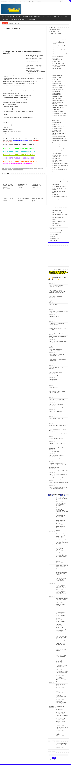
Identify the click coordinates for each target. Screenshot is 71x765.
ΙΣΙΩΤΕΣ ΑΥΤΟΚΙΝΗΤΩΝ (58, 138)
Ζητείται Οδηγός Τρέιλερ (54, 363)
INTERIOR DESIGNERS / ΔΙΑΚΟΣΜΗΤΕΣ (58, 66)
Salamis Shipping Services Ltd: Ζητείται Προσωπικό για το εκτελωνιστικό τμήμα (62, 672)
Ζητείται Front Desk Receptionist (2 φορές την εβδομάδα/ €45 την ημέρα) (58, 312)
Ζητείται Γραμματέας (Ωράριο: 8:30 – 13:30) (58, 470)
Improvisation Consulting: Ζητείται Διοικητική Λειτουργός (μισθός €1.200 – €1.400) (62, 541)
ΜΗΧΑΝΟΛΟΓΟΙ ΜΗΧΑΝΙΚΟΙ (59, 165)
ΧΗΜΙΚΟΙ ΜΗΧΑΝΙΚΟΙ (58, 221)
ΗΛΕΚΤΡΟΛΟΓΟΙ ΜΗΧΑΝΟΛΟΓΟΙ (56, 131)
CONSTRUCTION (57, 56)
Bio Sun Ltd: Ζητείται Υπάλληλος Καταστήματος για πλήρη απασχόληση (62, 636)
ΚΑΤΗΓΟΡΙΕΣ (54, 33)
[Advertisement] (49, 7)
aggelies (14, 168)
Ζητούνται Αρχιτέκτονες (54, 316)
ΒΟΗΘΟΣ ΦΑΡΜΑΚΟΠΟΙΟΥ (59, 105)
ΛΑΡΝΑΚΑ (25, 16)
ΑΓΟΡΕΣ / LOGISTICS (58, 89)
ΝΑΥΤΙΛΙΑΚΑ (56, 167)
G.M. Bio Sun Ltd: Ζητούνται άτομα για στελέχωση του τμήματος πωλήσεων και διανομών (61, 554)
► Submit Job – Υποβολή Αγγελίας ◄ (29, 1)
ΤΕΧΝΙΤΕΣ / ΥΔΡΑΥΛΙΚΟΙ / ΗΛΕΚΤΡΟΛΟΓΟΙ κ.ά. (58, 200)
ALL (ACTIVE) (56, 37)
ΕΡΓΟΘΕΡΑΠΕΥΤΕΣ (57, 126)
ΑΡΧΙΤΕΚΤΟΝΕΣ (57, 98)
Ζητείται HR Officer (8, 198)
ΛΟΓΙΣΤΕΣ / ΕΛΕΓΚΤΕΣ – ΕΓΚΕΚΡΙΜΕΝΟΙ (58, 152)
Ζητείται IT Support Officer (55, 422)
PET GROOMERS (57, 81)
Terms (66, 16)
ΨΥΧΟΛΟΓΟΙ (56, 225)
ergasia (24, 168)
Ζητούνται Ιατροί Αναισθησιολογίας (36, 185)
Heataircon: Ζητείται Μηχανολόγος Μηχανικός (61, 696)
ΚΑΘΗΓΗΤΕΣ (56, 144)
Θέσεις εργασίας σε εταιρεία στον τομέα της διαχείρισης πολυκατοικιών (58, 345)
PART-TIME (55, 79)
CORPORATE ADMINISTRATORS (56, 59)
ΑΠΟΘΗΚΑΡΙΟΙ (56, 96)
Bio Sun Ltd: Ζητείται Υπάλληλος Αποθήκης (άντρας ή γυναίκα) (61, 655)
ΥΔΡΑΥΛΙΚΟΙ (56, 205)
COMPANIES (56, 41)
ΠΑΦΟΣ (30, 16)
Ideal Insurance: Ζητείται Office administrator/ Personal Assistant (61, 611)
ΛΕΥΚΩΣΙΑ (12, 16)
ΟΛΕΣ (6, 16)
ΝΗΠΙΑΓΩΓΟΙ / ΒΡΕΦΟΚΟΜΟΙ (60, 169)
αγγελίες (5, 169)
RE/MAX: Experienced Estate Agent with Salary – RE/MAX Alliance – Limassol (62, 572)
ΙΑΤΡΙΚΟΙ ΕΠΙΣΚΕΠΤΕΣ (58, 136)
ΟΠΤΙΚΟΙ (55, 184)
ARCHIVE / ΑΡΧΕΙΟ (57, 39)
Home (3, 16)
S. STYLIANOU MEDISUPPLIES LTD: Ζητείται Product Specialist (57, 383)
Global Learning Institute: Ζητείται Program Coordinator (62, 666)
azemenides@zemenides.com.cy (20, 140)
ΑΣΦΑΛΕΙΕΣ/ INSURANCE (59, 100)
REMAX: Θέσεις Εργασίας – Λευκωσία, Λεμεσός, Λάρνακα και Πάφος (62, 599)
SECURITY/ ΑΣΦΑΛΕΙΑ (58, 85)
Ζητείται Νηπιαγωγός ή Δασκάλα (56, 372)
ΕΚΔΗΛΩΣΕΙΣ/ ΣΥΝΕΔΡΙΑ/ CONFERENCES (58, 119)
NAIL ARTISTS (56, 77)
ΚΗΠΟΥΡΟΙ (55, 146)
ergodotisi (30, 168)
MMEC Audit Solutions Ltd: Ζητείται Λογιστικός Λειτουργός (62, 623)
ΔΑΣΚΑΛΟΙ (55, 109)
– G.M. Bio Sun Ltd (59, 45)
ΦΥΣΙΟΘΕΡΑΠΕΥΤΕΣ (58, 217)
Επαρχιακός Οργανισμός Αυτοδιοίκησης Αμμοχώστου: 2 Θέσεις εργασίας (58, 478)
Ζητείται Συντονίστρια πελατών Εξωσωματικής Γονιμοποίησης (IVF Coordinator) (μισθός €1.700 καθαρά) (57, 291)
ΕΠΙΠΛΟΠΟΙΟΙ (56, 122)
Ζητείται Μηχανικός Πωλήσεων (56, 418)
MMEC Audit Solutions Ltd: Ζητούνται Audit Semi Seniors (62, 617)
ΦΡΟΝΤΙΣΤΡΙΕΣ (56, 212)
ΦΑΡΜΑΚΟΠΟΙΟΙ (57, 210)
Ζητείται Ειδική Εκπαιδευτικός (15, 23)
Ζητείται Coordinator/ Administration (57, 308)
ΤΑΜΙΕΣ (55, 194)
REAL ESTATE (56, 83)
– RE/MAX (57, 51)
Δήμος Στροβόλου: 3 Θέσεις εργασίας (57, 451)
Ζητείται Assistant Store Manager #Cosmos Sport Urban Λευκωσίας (62, 745)
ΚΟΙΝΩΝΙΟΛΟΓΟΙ (57, 150)
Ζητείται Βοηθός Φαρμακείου (55, 296)
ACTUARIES (56, 35)
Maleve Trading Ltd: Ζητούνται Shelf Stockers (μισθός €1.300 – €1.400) (62, 528)
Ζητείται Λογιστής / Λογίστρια (55, 411)
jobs (36, 168)
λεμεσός (15, 169)
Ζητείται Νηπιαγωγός (53, 304)
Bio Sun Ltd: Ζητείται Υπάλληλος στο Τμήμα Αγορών (61, 649)
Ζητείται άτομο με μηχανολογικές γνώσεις (58, 341)
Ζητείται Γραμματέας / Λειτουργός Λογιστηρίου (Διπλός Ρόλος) (56, 286)
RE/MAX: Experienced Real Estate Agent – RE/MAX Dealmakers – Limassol (61, 593)
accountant (8, 168)
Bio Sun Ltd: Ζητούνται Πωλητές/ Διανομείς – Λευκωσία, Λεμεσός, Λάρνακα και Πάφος (61, 642)
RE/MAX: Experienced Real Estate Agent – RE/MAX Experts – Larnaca (61, 580)
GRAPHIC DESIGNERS (58, 63)
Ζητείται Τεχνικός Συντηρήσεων (56, 404)
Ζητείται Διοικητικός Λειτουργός (23, 185)
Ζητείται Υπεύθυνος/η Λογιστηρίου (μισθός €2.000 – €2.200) (56, 355)
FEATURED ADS (56, 16)
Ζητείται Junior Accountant (55, 414)
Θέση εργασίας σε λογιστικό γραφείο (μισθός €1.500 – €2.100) (57, 392)
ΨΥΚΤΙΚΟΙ (55, 223)
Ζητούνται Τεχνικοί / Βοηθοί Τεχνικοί (57, 333)
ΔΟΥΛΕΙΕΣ (52, 31)
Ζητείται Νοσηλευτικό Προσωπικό (56, 455)
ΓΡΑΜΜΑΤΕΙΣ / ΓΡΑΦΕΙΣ (58, 107)
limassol (40, 168)
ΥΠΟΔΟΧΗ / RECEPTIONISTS (60, 207)
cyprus (19, 168)
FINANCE (55, 61)
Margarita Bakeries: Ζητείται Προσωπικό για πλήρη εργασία (61, 723)
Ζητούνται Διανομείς (53, 379)
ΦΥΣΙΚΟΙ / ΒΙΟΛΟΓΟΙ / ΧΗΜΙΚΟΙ (60, 214)
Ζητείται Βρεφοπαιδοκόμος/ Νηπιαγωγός (58, 474)
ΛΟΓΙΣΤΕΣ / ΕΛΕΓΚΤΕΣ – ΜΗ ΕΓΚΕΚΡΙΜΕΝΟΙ (59, 156)
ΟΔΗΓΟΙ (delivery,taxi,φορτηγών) (60, 181)
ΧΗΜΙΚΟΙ (55, 219)
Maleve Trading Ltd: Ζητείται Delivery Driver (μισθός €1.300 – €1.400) (62, 522)
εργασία (10, 169)
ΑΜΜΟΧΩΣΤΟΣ (37, 16)
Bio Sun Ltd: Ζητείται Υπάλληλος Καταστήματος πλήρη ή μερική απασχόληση (62, 629)
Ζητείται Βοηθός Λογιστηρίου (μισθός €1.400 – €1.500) (55, 350)
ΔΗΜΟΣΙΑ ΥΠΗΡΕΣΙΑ (58, 111)
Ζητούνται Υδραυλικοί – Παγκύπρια (57, 443)
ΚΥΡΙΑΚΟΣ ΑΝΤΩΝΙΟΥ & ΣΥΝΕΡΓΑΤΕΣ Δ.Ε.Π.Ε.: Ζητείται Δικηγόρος (62, 717)
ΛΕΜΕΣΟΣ (18, 16)
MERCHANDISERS (57, 75)
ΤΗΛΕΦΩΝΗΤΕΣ (57, 203)
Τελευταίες (14, 1)
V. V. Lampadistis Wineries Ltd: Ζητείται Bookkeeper (62, 728)
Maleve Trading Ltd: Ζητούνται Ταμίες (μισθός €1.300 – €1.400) (61, 535)
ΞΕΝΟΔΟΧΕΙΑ (56, 177)
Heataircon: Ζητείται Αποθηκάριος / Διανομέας (62, 685)
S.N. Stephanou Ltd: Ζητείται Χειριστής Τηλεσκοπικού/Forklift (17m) (61, 679)
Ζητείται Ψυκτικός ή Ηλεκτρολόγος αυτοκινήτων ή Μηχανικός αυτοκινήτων (57, 400)
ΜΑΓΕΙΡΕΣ (55, 158)
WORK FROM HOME (47, 16)
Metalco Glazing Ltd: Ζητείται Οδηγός (57, 425)
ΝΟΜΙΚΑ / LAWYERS (58, 172)
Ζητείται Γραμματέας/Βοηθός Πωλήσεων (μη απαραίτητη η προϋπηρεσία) (58, 488)
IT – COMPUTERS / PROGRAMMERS (57, 69)
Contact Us (39, 1)
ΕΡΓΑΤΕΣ (55, 124)
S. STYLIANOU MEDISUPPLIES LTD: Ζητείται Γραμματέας (61, 711)
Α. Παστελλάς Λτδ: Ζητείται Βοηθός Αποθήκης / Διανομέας (56, 324)
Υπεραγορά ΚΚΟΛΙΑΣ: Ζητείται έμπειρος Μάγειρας (61, 548)
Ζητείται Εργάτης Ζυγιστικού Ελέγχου (57, 407)
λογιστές (21, 169)
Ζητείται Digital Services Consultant (57, 396)
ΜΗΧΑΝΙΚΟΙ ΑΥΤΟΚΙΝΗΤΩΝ (59, 163)
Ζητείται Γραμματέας (53, 387)
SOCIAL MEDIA (56, 87)
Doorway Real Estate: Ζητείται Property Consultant (61, 504)
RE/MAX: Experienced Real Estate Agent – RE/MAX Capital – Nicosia (62, 586)
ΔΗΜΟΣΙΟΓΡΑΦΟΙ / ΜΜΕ (59, 113)
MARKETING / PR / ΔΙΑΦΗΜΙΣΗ (60, 72)
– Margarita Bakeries (59, 49)
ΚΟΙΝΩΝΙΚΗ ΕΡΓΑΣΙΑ (58, 148)
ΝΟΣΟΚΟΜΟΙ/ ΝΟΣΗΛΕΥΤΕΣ (60, 174)
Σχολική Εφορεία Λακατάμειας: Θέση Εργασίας (8, 186)
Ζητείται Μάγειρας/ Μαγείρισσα (56, 375)
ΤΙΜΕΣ (19, 1)
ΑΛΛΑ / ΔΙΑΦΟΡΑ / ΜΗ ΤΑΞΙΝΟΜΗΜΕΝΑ (57, 94)
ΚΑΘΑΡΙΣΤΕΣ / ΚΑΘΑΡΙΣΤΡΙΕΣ (60, 140)
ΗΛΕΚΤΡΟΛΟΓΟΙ (57, 128)
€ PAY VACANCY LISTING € (7, 19)
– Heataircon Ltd (58, 47)
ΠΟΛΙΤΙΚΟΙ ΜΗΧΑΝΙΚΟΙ (58, 186)
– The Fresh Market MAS (60, 53)
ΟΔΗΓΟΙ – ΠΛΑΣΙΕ (57, 179)
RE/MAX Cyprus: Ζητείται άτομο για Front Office (62, 566)
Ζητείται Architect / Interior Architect (57, 319)
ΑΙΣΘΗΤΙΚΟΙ (56, 91)
